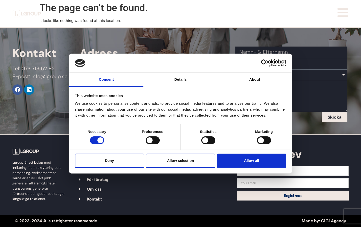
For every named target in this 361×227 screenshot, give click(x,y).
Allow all (251, 160)
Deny (109, 160)
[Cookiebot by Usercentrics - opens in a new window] (264, 63)
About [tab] (254, 79)
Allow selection (180, 160)
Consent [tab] (106, 79)
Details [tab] (180, 79)
